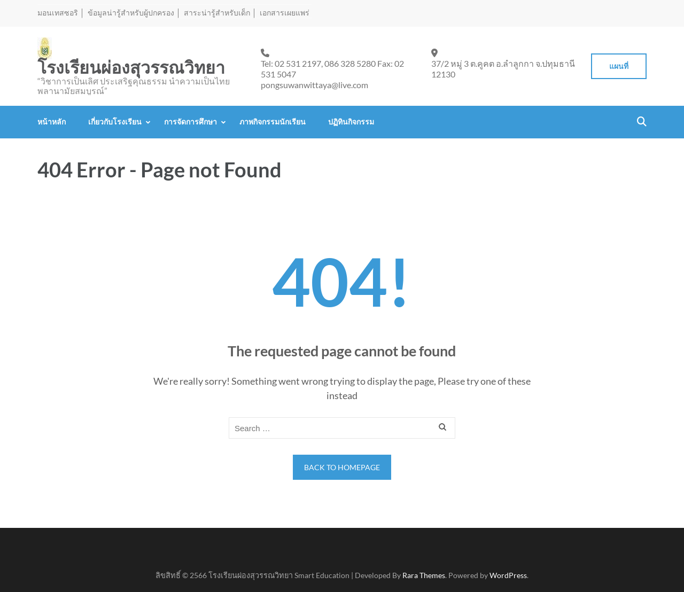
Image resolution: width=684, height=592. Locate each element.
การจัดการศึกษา (190, 121)
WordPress (508, 575)
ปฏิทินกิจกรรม (351, 121)
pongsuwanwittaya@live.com (314, 85)
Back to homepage (342, 467)
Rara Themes (423, 575)
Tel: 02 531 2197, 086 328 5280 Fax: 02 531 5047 (332, 68)
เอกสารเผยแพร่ (284, 13)
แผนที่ (618, 66)
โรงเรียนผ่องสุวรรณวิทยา (131, 68)
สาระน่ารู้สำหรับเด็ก (217, 13)
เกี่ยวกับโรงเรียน (115, 121)
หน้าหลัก (51, 121)
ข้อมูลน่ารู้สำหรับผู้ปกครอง (131, 13)
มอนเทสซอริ (57, 13)
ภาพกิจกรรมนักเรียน (272, 121)
